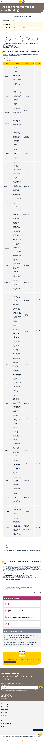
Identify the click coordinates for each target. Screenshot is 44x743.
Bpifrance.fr (7, 694)
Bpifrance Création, (10, 673)
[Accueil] (22, 1)
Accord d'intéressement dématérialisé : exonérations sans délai (20, 642)
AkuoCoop (7, 76)
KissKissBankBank (7, 228)
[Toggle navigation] (1, 1)
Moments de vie (4, 706)
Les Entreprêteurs (7, 282)
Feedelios (7, 153)
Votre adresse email (5, 685)
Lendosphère (7, 314)
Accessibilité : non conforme (7, 732)
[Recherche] (40, 2)
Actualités (3, 715)
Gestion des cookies (26, 736)
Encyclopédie (4, 712)
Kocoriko (7, 248)
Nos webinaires (4, 718)
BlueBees (7, 112)
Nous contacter (11, 736)
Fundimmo (7, 170)
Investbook (7, 201)
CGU (2, 729)
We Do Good (7, 511)
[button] (16, 16)
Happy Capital (7, 186)
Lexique (3, 720)
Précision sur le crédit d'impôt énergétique (15, 640)
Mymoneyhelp (7, 347)
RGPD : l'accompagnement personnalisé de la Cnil (16, 637)
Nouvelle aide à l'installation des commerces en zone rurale (19, 635)
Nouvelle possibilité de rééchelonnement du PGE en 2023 (18, 644)
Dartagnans (7, 123)
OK (40, 687)
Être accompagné (5, 704)
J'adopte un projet (7, 215)
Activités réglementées (6, 723)
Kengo (7, 265)
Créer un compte (4, 709)
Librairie (3, 726)
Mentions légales (6, 736)
